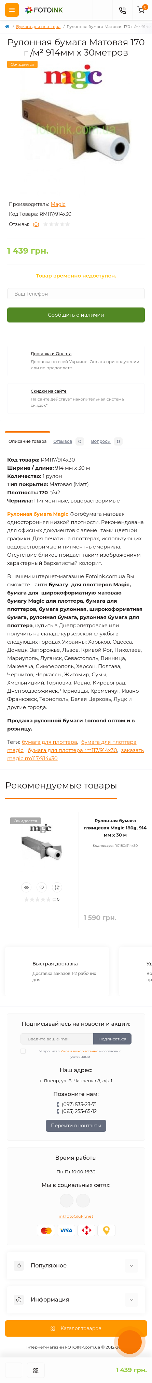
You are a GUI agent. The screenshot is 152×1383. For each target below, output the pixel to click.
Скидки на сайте (49, 391)
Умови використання (79, 1051)
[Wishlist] (42, 887)
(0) (36, 224)
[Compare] (57, 887)
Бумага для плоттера (38, 26)
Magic (58, 204)
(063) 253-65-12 (79, 1111)
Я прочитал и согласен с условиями (75, 1054)
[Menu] (12, 10)
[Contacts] (122, 10)
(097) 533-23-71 (79, 1104)
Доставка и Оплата (51, 353)
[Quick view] (26, 887)
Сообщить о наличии (76, 315)
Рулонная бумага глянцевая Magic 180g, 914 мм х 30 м (115, 828)
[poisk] (102, 10)
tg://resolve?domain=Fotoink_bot (83, 1200)
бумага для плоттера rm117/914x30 (72, 750)
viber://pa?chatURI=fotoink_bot (66, 1200)
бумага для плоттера (49, 742)
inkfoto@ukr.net (76, 1216)
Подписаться (112, 1038)
